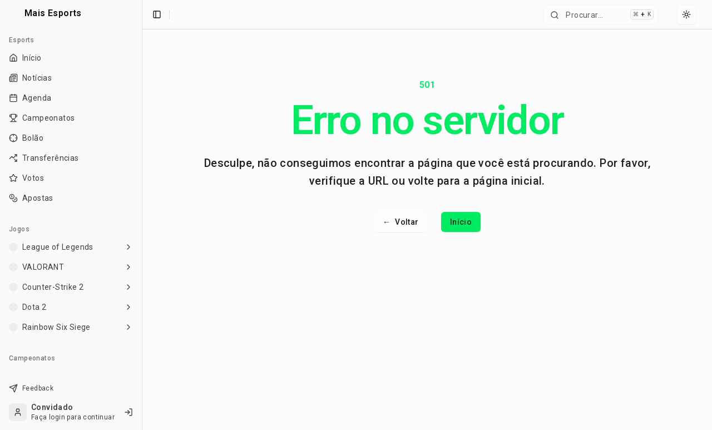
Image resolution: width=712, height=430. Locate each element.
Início (461, 222)
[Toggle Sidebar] (137, 215)
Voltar (401, 222)
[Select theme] (686, 14)
